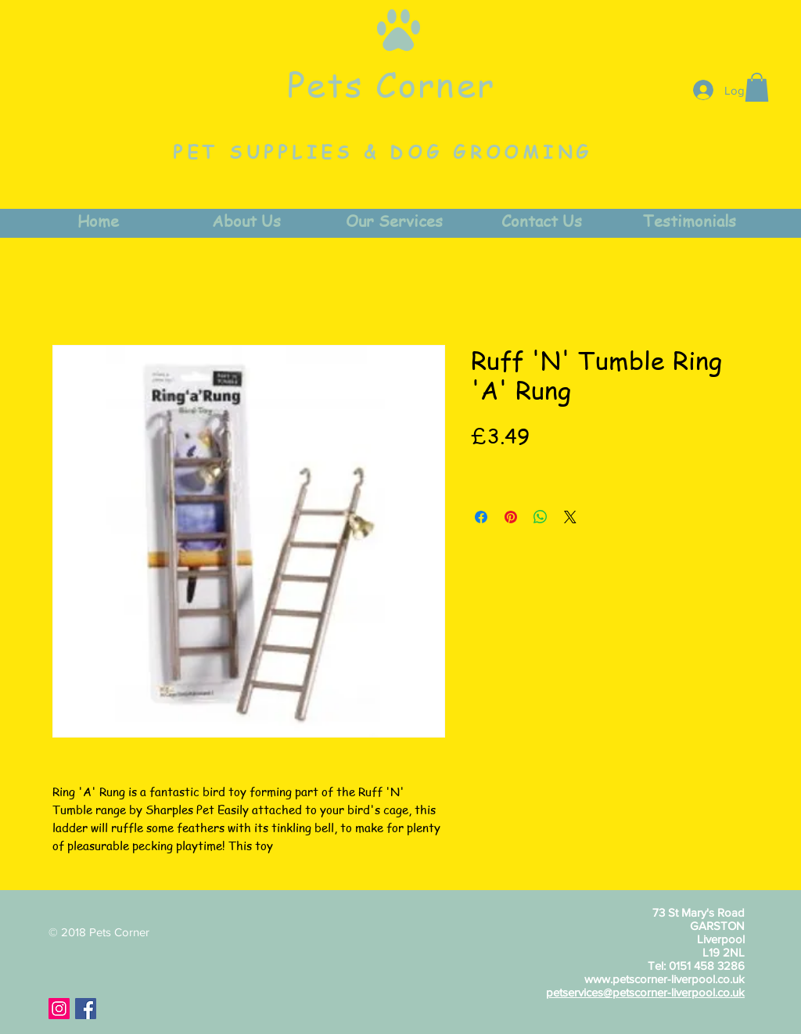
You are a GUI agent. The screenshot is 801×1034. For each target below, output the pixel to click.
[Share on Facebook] (481, 517)
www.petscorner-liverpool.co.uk (664, 979)
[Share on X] (570, 517)
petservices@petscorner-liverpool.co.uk (645, 992)
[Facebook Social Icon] (85, 1008)
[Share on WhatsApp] (540, 517)
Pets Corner (391, 83)
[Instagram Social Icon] (59, 1008)
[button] (757, 87)
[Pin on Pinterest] (510, 517)
